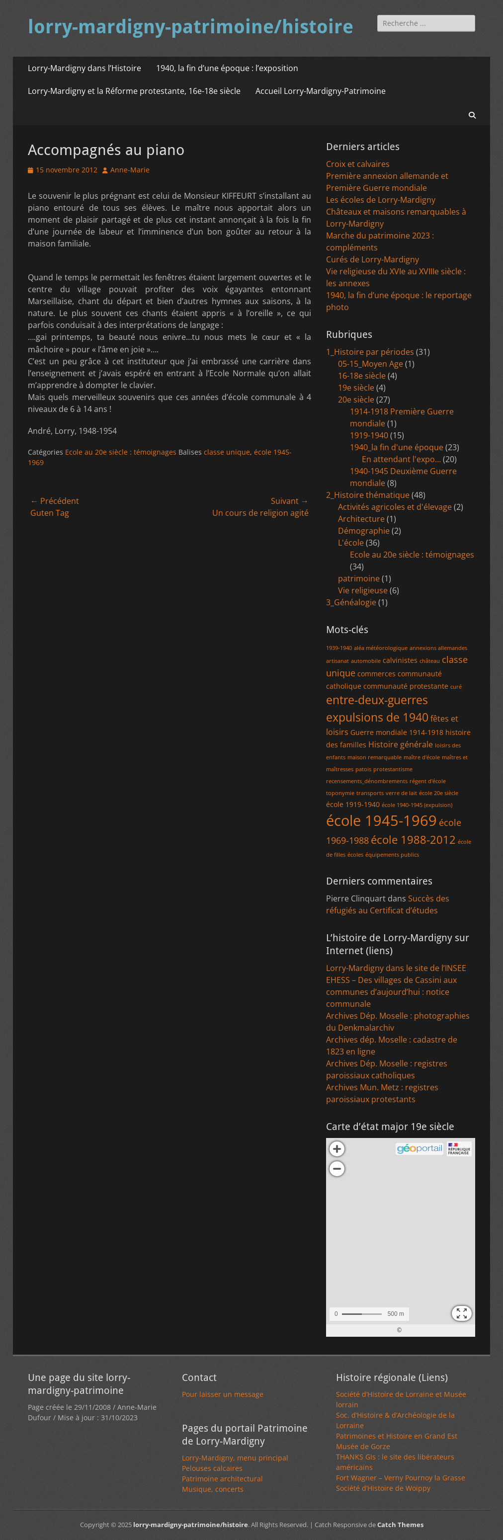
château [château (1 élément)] (429, 660)
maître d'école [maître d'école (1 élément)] (422, 757)
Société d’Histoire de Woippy (383, 1488)
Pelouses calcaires (212, 1468)
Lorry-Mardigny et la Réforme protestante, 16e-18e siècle (134, 90)
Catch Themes (400, 1524)
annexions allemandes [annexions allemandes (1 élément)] (438, 648)
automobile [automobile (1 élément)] (366, 660)
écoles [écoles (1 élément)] (355, 854)
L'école (351, 542)
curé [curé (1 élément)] (456, 686)
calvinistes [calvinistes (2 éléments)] (400, 660)
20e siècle (356, 399)
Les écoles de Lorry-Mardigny (380, 199)
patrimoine (359, 578)
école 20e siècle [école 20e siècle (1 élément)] (438, 793)
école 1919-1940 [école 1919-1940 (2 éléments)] (353, 804)
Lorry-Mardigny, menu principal (235, 1457)
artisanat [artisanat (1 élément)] (337, 660)
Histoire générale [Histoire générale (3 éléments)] (400, 744)
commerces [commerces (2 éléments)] (376, 673)
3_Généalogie (351, 602)
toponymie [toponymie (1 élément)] (340, 793)
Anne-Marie (130, 169)
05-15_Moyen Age (370, 363)
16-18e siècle (362, 375)
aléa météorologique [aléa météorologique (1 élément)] (381, 648)
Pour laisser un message (222, 1394)
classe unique (227, 452)
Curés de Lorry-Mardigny (372, 259)
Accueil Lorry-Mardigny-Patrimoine (320, 90)
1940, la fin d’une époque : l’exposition (227, 68)
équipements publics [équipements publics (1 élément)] (392, 854)
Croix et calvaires (358, 164)
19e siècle (356, 387)
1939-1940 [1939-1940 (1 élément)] (339, 648)
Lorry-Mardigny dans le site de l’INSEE (396, 968)
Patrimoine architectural (222, 1478)
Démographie (364, 530)
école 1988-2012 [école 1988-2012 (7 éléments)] (413, 839)
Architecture (361, 518)
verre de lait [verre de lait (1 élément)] (401, 793)
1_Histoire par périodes (370, 351)
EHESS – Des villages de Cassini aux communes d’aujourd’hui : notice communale (391, 991)
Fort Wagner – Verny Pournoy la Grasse (400, 1477)
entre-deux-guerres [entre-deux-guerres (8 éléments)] (377, 700)
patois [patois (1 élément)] (363, 769)
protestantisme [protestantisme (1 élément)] (393, 769)
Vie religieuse (363, 590)
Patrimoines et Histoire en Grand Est (396, 1436)
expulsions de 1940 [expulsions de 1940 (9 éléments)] (377, 717)
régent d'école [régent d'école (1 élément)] (428, 781)
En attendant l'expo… (401, 459)
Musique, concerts (213, 1489)
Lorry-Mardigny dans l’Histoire (84, 68)
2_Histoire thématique (368, 494)
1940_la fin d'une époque (396, 447)
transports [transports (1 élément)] (370, 793)
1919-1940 (369, 435)
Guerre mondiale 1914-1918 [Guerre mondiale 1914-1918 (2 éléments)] (396, 732)
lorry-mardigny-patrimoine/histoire (190, 27)
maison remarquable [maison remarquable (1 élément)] (374, 757)
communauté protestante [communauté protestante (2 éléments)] (405, 686)
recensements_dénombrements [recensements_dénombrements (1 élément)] (367, 781)
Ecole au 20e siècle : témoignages (120, 452)
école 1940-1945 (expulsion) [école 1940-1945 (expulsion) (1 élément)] (417, 805)
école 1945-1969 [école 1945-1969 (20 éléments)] (381, 820)
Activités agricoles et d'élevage (395, 506)
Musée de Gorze (363, 1446)
